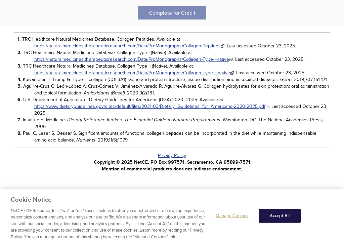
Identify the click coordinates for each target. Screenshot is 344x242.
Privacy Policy (172, 155)
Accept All (280, 217)
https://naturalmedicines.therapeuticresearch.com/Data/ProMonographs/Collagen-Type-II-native (132, 73)
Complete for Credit (172, 13)
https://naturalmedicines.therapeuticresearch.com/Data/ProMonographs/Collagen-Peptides (127, 46)
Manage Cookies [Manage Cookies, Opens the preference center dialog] (232, 217)
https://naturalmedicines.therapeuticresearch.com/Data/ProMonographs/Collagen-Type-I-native (131, 59)
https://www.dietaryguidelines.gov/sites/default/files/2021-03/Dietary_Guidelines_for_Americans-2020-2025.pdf (149, 106)
